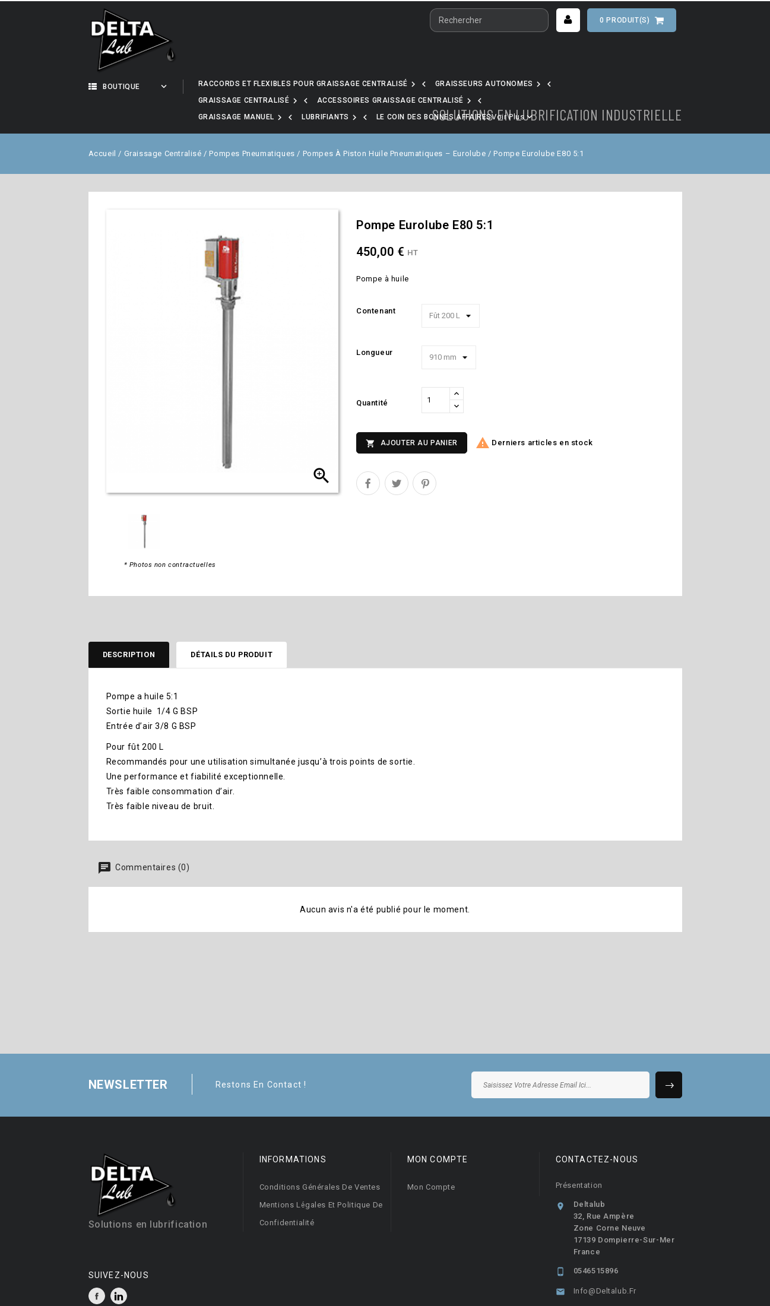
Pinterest (424, 453)
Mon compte (431, 1159)
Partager (368, 453)
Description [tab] (133, 625)
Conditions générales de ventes (320, 1159)
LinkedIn (118, 1268)
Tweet (396, 453)
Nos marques (335, 87)
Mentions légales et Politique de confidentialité (321, 1185)
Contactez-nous (597, 1131)
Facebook (96, 1268)
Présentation (579, 1157)
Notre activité (242, 86)
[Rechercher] (489, 20)
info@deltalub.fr (605, 1263)
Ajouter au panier (412, 413)
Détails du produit (247, 625)
